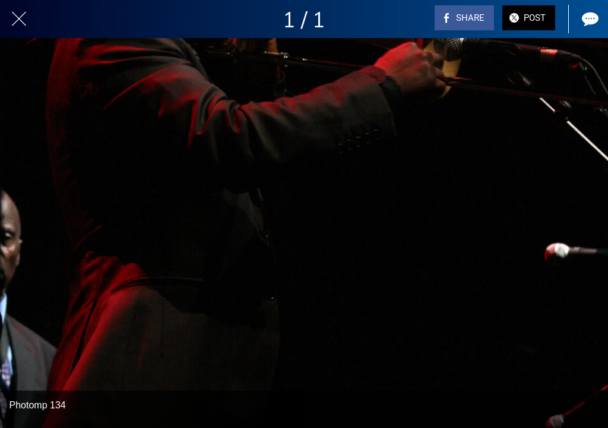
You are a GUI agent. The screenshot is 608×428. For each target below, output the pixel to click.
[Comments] (589, 19)
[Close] (19, 19)
